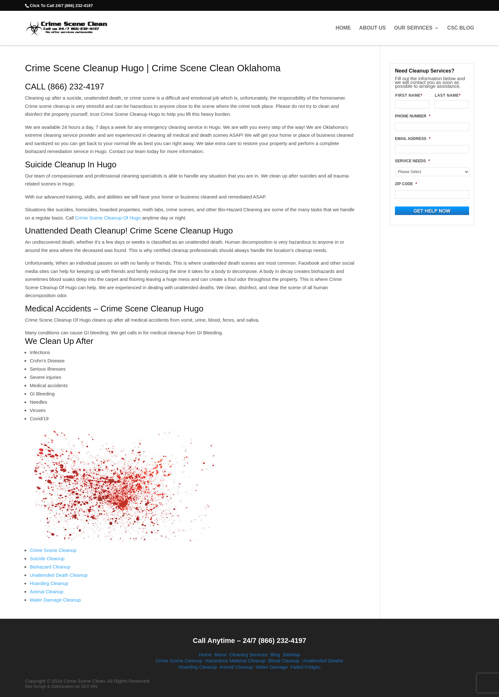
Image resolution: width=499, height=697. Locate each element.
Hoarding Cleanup (49, 583)
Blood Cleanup (283, 660)
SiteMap (291, 654)
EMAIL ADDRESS (412, 138)
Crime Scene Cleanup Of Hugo (108, 217)
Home (343, 28)
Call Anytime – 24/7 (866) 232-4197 (249, 641)
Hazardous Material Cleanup (235, 660)
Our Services (413, 28)
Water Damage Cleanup (55, 600)
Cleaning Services (248, 654)
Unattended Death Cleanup (59, 575)
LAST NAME (450, 95)
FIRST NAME (411, 95)
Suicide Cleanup (47, 558)
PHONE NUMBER (412, 116)
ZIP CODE (406, 184)
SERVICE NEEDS (412, 161)
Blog (275, 654)
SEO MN (89, 686)
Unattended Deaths (322, 660)
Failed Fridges (305, 667)
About (220, 654)
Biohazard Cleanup (50, 566)
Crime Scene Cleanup (53, 550)
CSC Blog (460, 28)
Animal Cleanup (46, 591)
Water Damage (271, 667)
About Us (372, 28)
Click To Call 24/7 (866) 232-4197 (61, 5)
